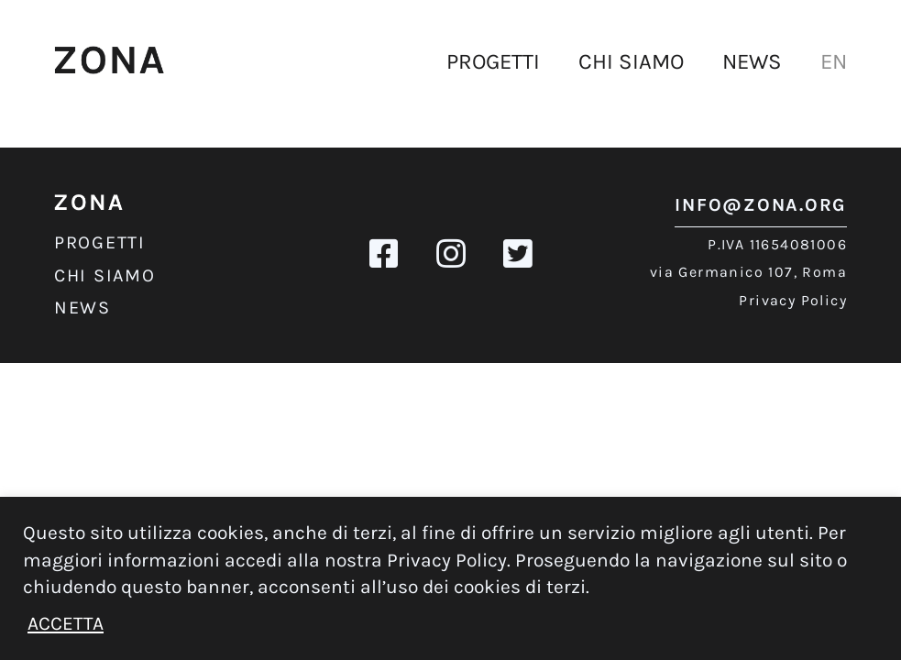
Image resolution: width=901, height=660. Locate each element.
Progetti (493, 61)
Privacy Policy (793, 300)
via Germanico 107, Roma (748, 271)
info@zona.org (761, 204)
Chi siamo (631, 61)
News (752, 61)
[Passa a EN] (833, 62)
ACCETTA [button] (65, 623)
